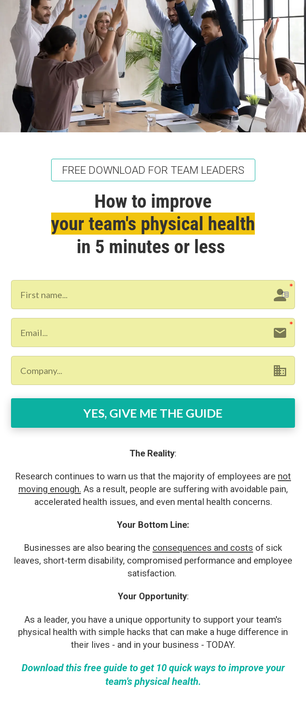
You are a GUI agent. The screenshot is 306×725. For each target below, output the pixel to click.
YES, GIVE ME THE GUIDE (153, 413)
